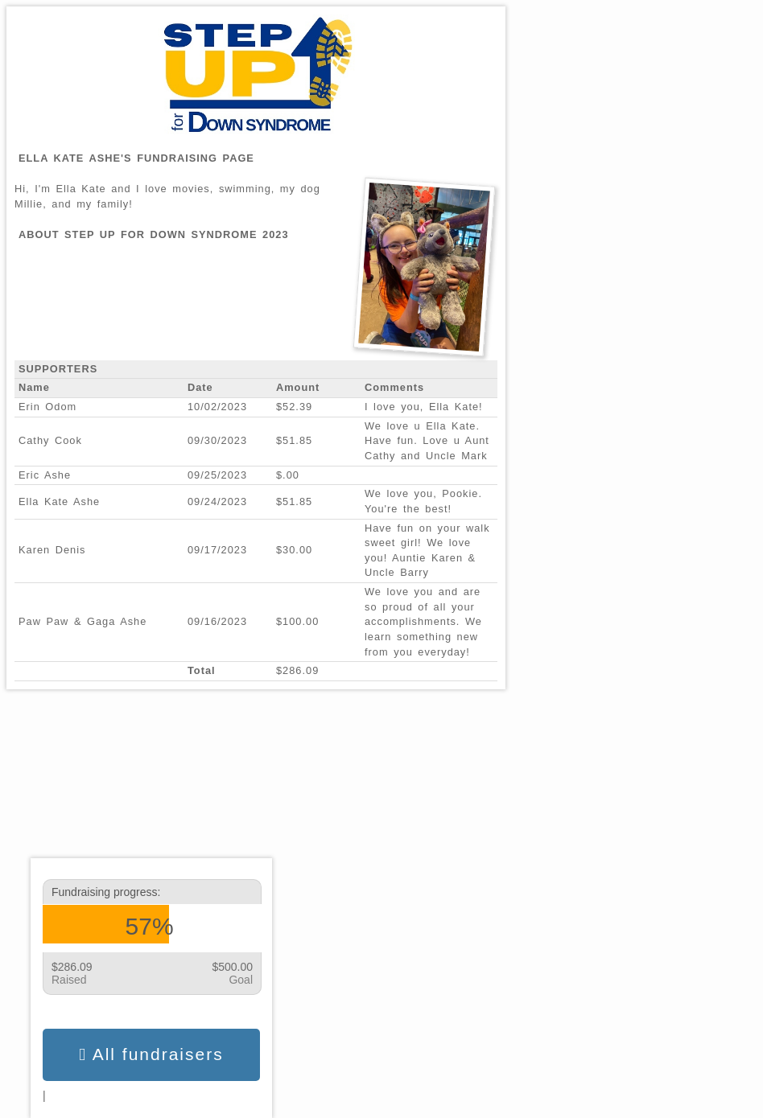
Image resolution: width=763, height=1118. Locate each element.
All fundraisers (151, 1054)
